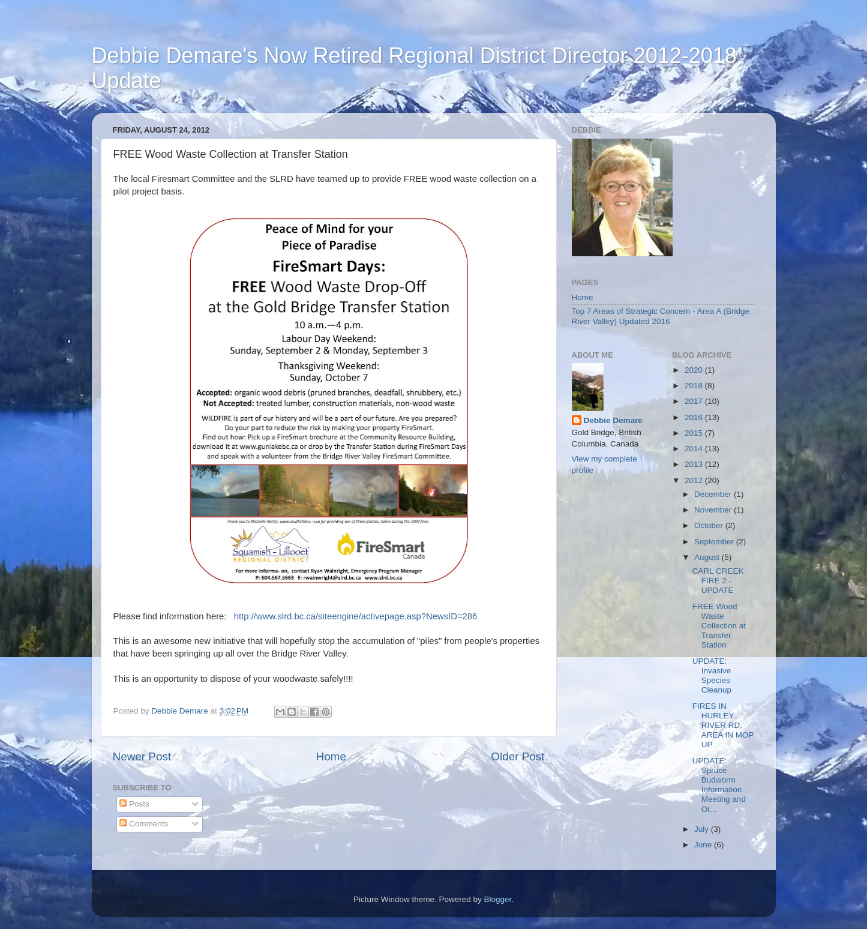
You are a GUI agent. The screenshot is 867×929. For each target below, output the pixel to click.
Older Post (517, 756)
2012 (695, 480)
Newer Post (142, 756)
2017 (695, 401)
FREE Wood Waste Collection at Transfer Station (719, 626)
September (715, 541)
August (708, 557)
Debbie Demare (613, 420)
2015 (695, 432)
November (714, 509)
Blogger (498, 899)
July (702, 829)
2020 (695, 369)
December (714, 494)
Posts (134, 803)
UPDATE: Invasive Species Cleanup (711, 676)
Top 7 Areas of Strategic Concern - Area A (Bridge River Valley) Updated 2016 (660, 316)
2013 (695, 464)
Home (331, 756)
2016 (695, 417)
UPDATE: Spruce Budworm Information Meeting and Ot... (719, 785)
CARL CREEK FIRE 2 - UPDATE (718, 581)
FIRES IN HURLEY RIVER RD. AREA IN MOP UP (723, 726)
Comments (143, 823)
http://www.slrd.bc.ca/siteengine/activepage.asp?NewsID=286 (356, 616)
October (709, 525)
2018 (695, 385)
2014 (695, 448)
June (704, 844)
